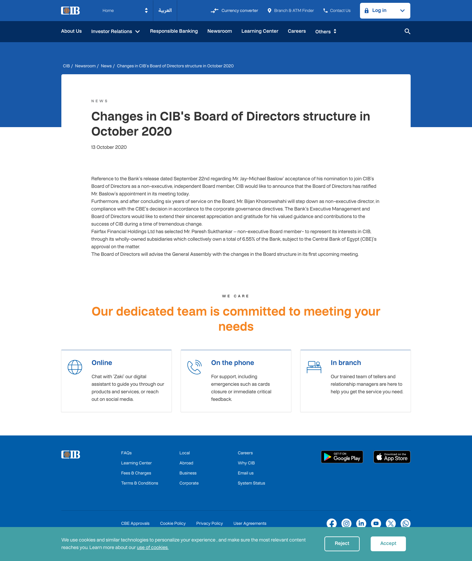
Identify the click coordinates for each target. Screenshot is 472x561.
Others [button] (323, 32)
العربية (165, 10)
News (106, 66)
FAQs (126, 454)
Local (184, 454)
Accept (388, 543)
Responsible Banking (174, 31)
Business (187, 475)
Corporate (189, 485)
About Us (71, 31)
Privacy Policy (209, 525)
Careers (297, 31)
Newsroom (219, 31)
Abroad (186, 465)
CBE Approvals (135, 525)
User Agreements (250, 525)
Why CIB (246, 465)
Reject (342, 543)
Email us (246, 475)
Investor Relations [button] (112, 31)
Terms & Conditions (139, 485)
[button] (125, 10)
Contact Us (337, 10)
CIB (66, 66)
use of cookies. (152, 547)
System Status (251, 485)
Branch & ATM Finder (290, 10)
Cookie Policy (173, 525)
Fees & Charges (136, 475)
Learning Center (259, 31)
